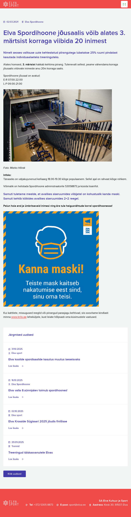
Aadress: (110, 505)
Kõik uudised (14, 473)
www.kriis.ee (19, 317)
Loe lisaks (13, 366)
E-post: (73, 505)
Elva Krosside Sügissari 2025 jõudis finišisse (37, 421)
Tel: (41, 505)
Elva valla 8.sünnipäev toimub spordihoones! (37, 390)
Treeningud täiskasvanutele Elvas (30, 452)
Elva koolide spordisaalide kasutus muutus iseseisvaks (44, 359)
